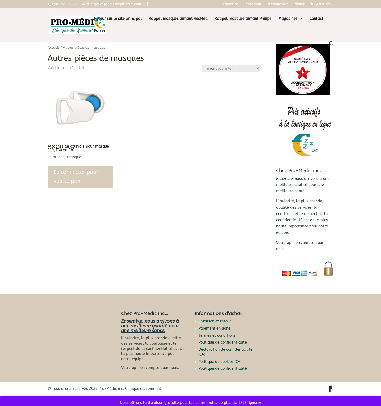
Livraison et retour (214, 321)
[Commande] (231, 68)
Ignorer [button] (255, 402)
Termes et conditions (216, 335)
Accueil (53, 47)
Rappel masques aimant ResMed (178, 19)
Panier (299, 4)
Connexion (252, 4)
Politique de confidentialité (222, 342)
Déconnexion (277, 4)
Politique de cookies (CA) (219, 361)
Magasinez (287, 19)
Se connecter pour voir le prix (75, 176)
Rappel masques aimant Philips (243, 19)
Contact (316, 19)
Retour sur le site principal (118, 19)
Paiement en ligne (214, 328)
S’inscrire (230, 4)
